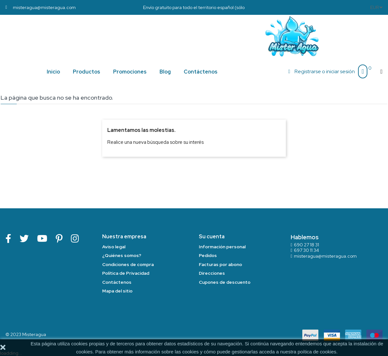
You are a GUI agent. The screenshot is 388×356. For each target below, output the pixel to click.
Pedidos (208, 255)
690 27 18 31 (306, 245)
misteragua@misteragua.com (325, 256)
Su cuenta (212, 236)
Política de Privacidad (125, 273)
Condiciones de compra (128, 264)
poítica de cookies (316, 351)
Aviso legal (113, 247)
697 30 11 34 (306, 250)
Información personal (222, 247)
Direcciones (212, 273)
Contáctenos (116, 282)
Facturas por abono (220, 264)
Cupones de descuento (224, 282)
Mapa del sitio (117, 291)
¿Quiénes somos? (121, 255)
